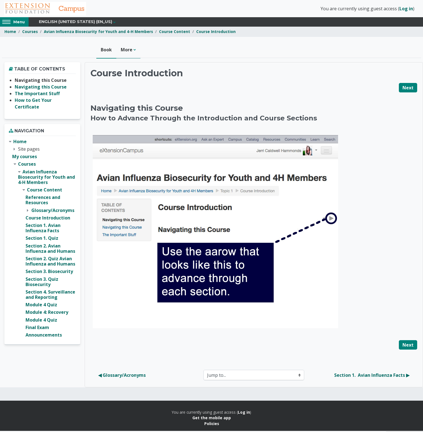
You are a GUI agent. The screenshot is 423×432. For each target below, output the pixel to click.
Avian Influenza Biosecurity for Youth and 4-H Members (98, 32)
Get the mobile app (211, 418)
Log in (406, 9)
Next (408, 88)
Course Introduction (216, 32)
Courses (30, 32)
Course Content (174, 32)
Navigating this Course (41, 88)
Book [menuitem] (106, 50)
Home (10, 32)
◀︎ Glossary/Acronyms (122, 376)
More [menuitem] (126, 50)
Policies (211, 424)
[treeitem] (42, 239)
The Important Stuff (37, 95)
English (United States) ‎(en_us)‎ (75, 22)
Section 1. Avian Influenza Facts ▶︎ (371, 376)
